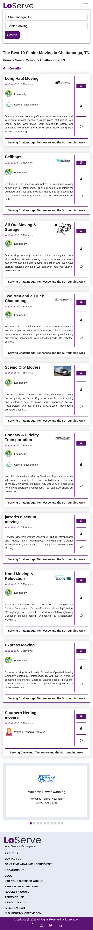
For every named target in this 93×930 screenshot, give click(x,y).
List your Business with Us (24, 881)
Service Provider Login (22, 886)
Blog (8, 875)
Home (7, 60)
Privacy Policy (15, 902)
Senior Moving (26, 60)
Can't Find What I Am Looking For (28, 864)
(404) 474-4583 (15, 907)
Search (12, 35)
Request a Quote (17, 891)
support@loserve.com (23, 913)
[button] (31, 823)
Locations (12, 870)
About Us (11, 853)
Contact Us (13, 858)
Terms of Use (14, 897)
